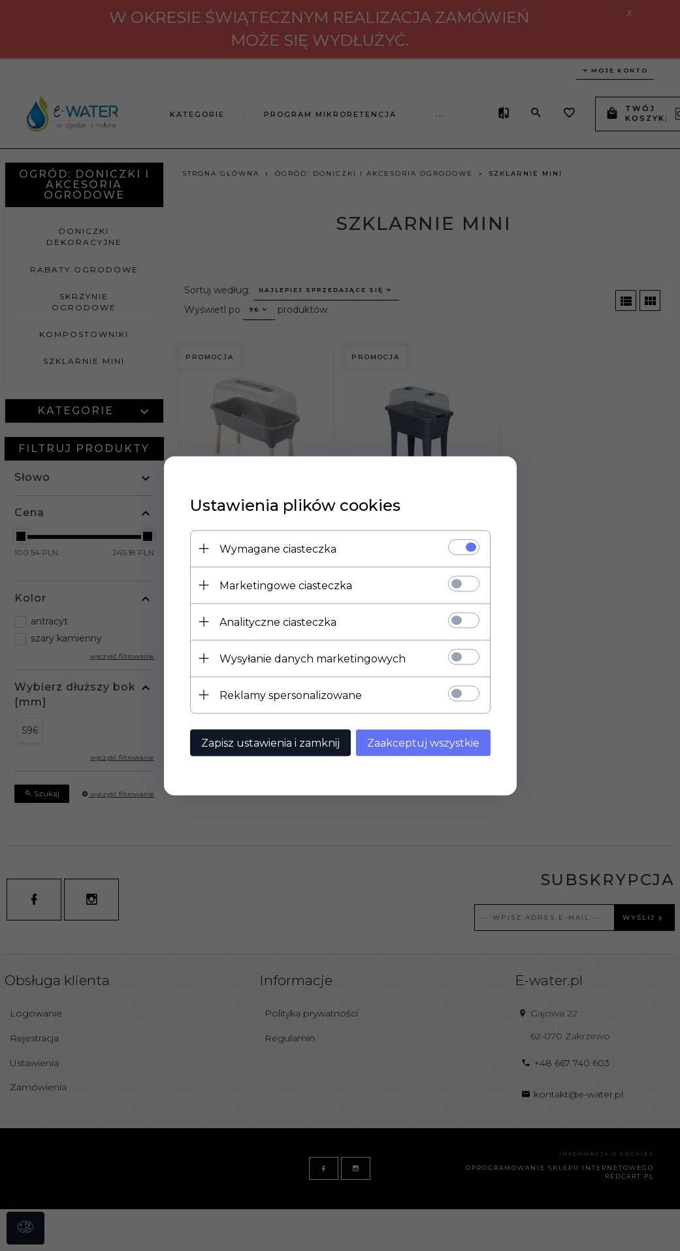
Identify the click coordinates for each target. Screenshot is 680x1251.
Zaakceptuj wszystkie (423, 742)
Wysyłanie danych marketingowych (312, 658)
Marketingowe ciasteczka (285, 585)
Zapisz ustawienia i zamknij (270, 742)
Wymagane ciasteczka (277, 548)
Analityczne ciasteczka (277, 621)
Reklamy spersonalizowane (290, 695)
